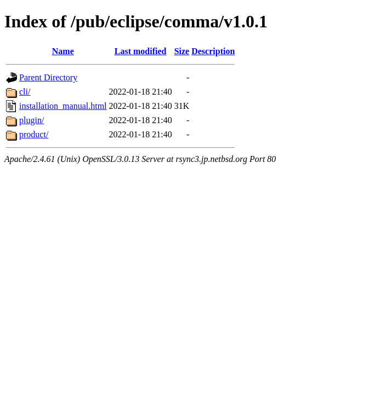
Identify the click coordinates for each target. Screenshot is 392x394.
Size (182, 51)
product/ (33, 134)
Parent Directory (48, 77)
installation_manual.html (63, 106)
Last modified (141, 51)
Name (63, 51)
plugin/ (31, 120)
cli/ (24, 91)
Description (213, 51)
